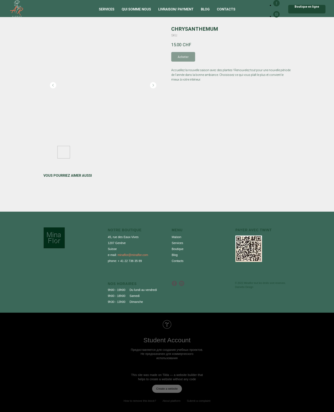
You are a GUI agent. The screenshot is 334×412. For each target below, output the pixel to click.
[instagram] (276, 16)
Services (106, 9)
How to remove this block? (140, 400)
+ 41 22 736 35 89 (130, 261)
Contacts (226, 9)
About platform (172, 400)
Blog (205, 9)
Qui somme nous (136, 9)
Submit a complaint (198, 400)
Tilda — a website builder (180, 375)
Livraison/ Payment (176, 9)
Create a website (167, 388)
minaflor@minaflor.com (133, 255)
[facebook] (276, 5)
